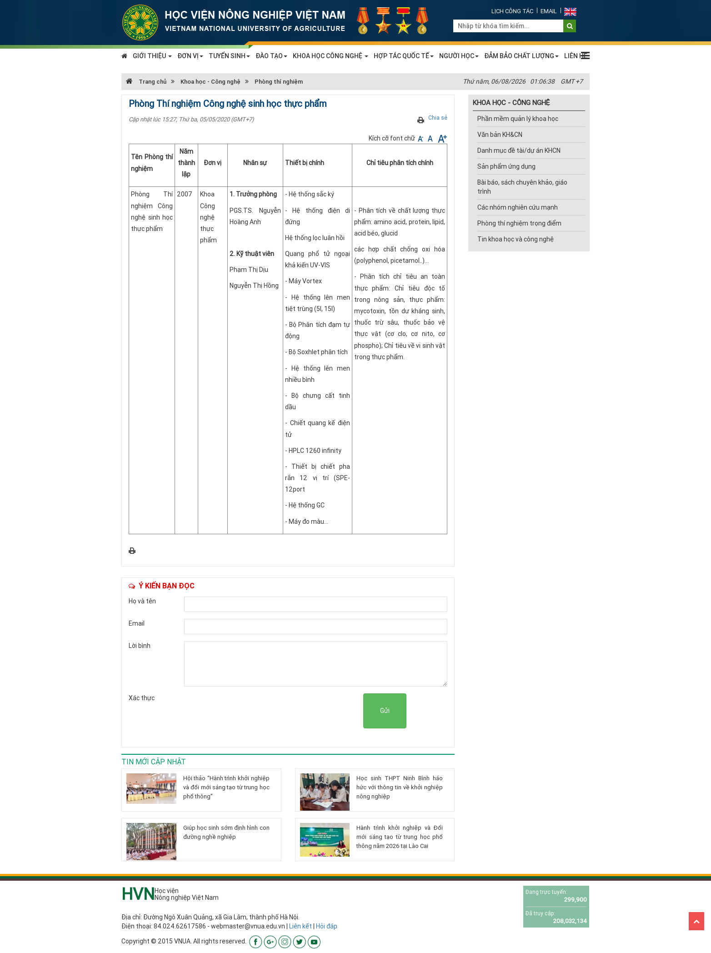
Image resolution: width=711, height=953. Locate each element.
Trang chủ (146, 81)
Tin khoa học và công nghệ (515, 239)
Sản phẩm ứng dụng (506, 166)
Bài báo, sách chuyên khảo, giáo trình (522, 187)
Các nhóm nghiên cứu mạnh (517, 207)
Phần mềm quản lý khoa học (517, 119)
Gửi (385, 711)
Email (549, 11)
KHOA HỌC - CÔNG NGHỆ (511, 102)
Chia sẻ (437, 117)
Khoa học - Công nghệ (210, 81)
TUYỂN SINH (229, 56)
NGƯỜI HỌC (459, 56)
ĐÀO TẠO (271, 56)
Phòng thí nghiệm (279, 81)
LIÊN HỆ (575, 56)
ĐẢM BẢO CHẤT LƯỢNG (521, 56)
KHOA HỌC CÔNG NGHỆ (330, 56)
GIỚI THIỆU (152, 56)
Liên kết (300, 926)
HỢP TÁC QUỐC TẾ (404, 56)
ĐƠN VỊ (190, 56)
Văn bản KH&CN (499, 134)
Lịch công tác (512, 11)
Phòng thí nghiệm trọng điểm (519, 223)
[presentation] (294, 711)
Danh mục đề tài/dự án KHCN (519, 150)
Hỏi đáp (326, 926)
